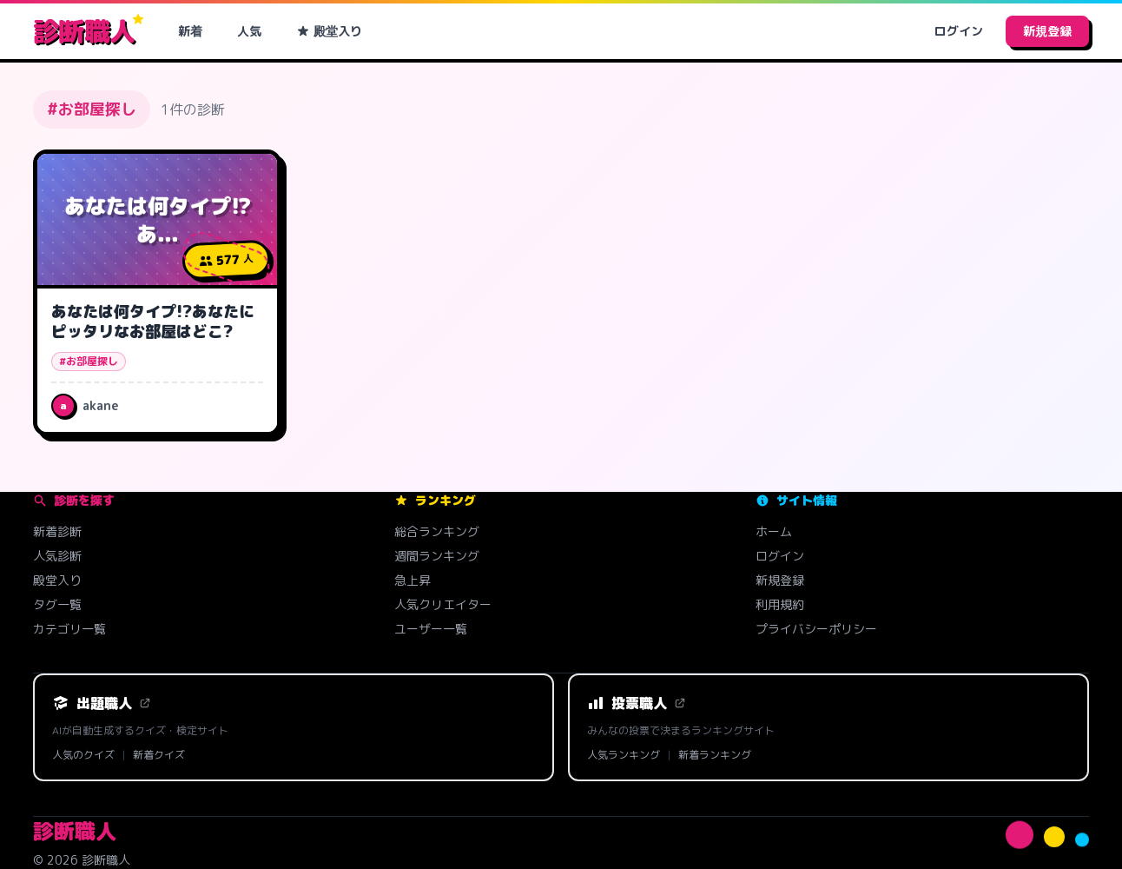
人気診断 (57, 555)
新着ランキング (714, 755)
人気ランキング (623, 755)
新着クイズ (159, 755)
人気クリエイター (443, 604)
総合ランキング (436, 531)
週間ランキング (436, 555)
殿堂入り (329, 31)
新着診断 (57, 531)
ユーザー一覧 (430, 628)
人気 (249, 31)
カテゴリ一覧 (69, 628)
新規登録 (1047, 31)
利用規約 (780, 604)
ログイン (958, 31)
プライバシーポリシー (816, 628)
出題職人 (101, 703)
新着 (190, 31)
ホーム (774, 531)
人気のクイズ (83, 755)
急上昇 (412, 580)
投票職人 (636, 703)
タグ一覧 (57, 604)
